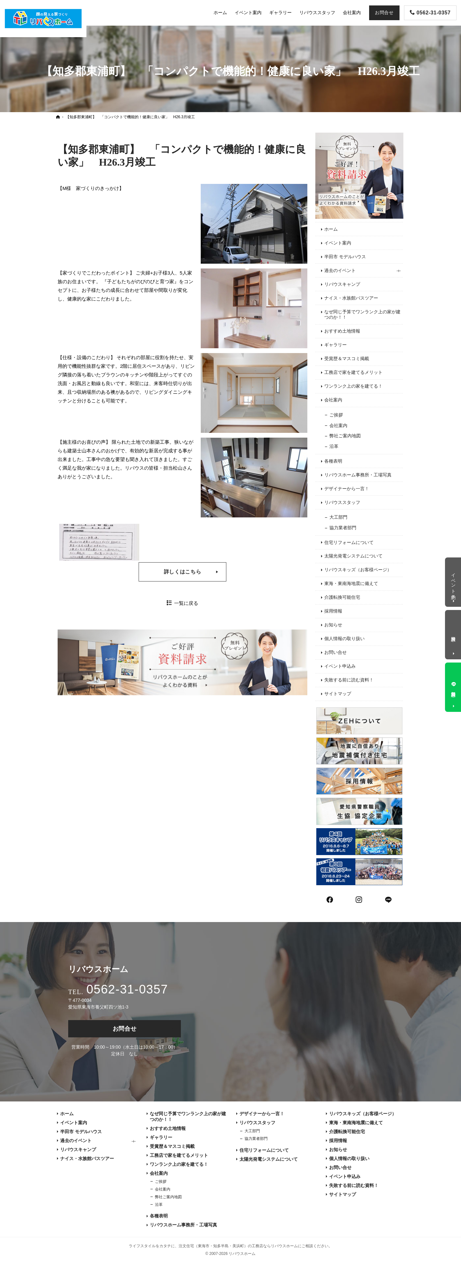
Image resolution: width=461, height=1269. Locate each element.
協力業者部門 (342, 527)
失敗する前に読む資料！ (349, 679)
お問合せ (125, 1029)
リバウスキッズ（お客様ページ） (358, 569)
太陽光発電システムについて (353, 555)
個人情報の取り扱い (344, 638)
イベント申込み (340, 666)
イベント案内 (337, 242)
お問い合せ (335, 652)
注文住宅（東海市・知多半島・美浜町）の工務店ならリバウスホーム (238, 1246)
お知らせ (333, 624)
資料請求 (453, 633)
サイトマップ (337, 693)
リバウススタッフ (342, 502)
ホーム (331, 229)
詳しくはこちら (182, 571)
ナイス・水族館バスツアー (351, 298)
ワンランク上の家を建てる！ (353, 386)
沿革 (333, 446)
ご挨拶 (336, 414)
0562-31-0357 (127, 989)
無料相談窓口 (453, 688)
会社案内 (333, 399)
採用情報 (333, 611)
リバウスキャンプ (342, 284)
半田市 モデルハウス (345, 256)
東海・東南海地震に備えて (351, 583)
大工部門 (338, 517)
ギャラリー (335, 344)
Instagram (359, 899)
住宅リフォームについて (349, 542)
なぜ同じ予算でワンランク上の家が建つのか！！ (362, 314)
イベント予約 (453, 581)
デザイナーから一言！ (346, 488)
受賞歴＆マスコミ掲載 (346, 358)
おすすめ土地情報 (342, 331)
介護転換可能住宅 (342, 597)
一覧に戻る (186, 603)
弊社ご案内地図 (345, 435)
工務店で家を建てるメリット (353, 372)
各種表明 (333, 461)
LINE (388, 899)
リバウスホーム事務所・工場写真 (358, 474)
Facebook (330, 899)
